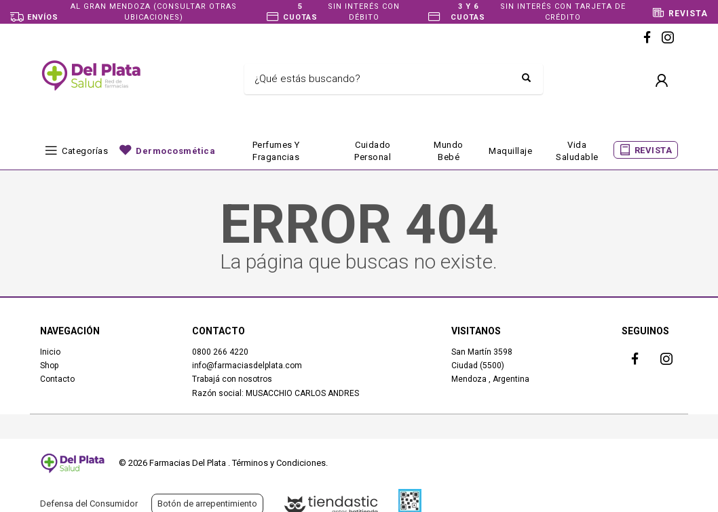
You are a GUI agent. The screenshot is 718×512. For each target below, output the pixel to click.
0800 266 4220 (220, 352)
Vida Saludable (577, 151)
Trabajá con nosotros (232, 379)
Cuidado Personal (372, 151)
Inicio (50, 352)
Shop (49, 365)
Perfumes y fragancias (276, 151)
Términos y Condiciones (279, 463)
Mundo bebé (449, 151)
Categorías (85, 151)
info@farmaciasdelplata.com (247, 365)
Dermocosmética (175, 151)
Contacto (57, 379)
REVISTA (654, 150)
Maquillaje (510, 151)
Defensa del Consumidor (89, 503)
